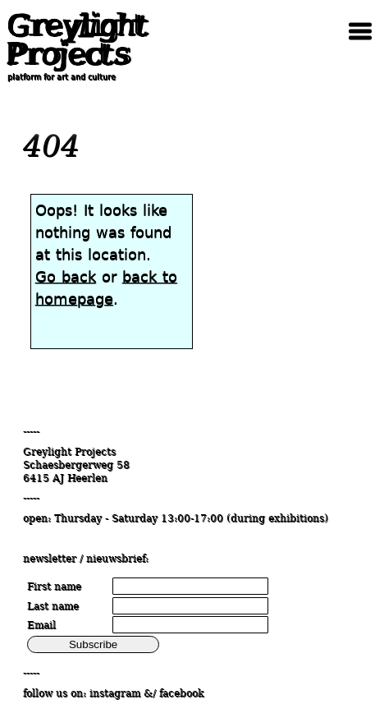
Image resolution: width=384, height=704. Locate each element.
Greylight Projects (77, 39)
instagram (114, 693)
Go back (65, 276)
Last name (53, 606)
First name (54, 586)
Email (41, 625)
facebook (181, 693)
